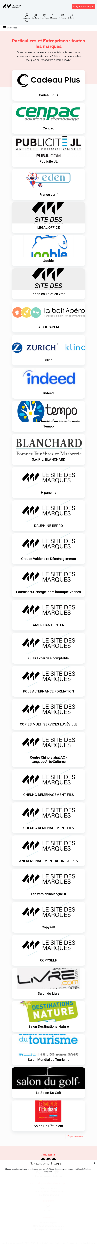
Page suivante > (75, 1136)
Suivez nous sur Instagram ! (47, 1163)
